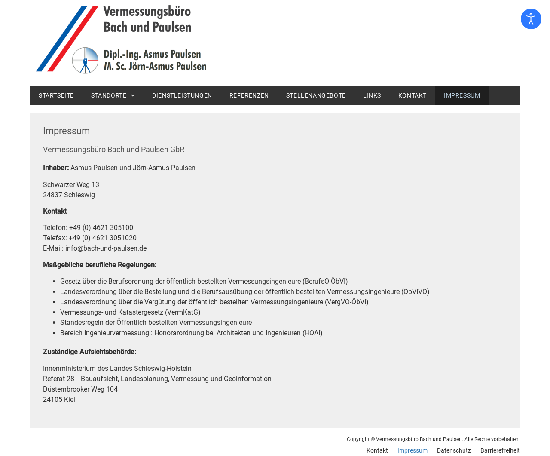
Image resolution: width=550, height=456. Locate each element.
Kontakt (412, 95)
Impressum (462, 95)
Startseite (56, 95)
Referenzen (249, 95)
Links (372, 95)
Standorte (113, 95)
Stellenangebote (316, 95)
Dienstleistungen (182, 95)
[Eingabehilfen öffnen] (531, 19)
